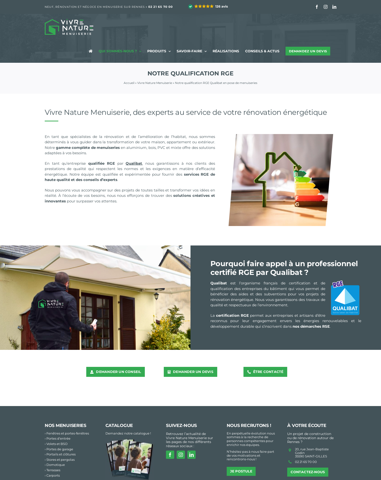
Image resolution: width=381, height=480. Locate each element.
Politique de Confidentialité (279, 474)
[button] (208, 6)
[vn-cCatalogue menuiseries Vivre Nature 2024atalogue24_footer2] (130, 417)
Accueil (129, 83)
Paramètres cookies (320, 474)
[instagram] (181, 432)
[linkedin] (191, 432)
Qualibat (134, 163)
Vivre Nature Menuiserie (154, 83)
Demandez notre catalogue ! (128, 410)
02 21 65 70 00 (160, 7)
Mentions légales (239, 474)
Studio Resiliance (143, 474)
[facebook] (170, 432)
